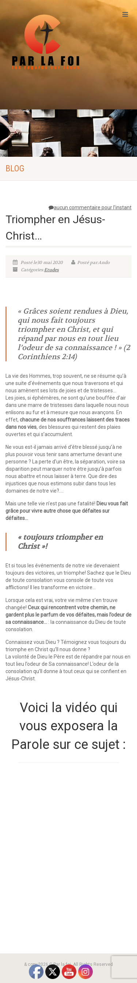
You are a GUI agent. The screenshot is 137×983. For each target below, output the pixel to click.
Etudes (51, 270)
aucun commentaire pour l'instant (90, 207)
